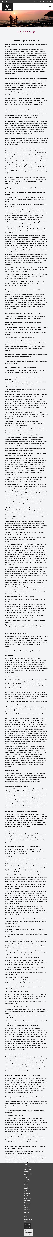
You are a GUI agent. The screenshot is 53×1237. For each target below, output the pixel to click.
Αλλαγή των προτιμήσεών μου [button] (28, 1232)
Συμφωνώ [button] (27, 1224)
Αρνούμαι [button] (27, 1227)
